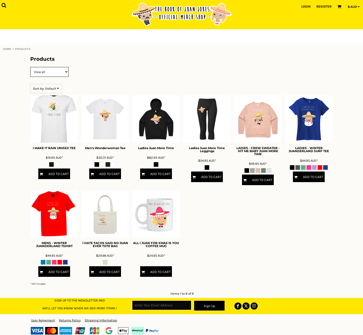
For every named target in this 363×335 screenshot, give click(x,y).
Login (306, 6)
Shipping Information (101, 320)
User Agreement (43, 320)
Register (323, 6)
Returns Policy (70, 320)
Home (7, 49)
